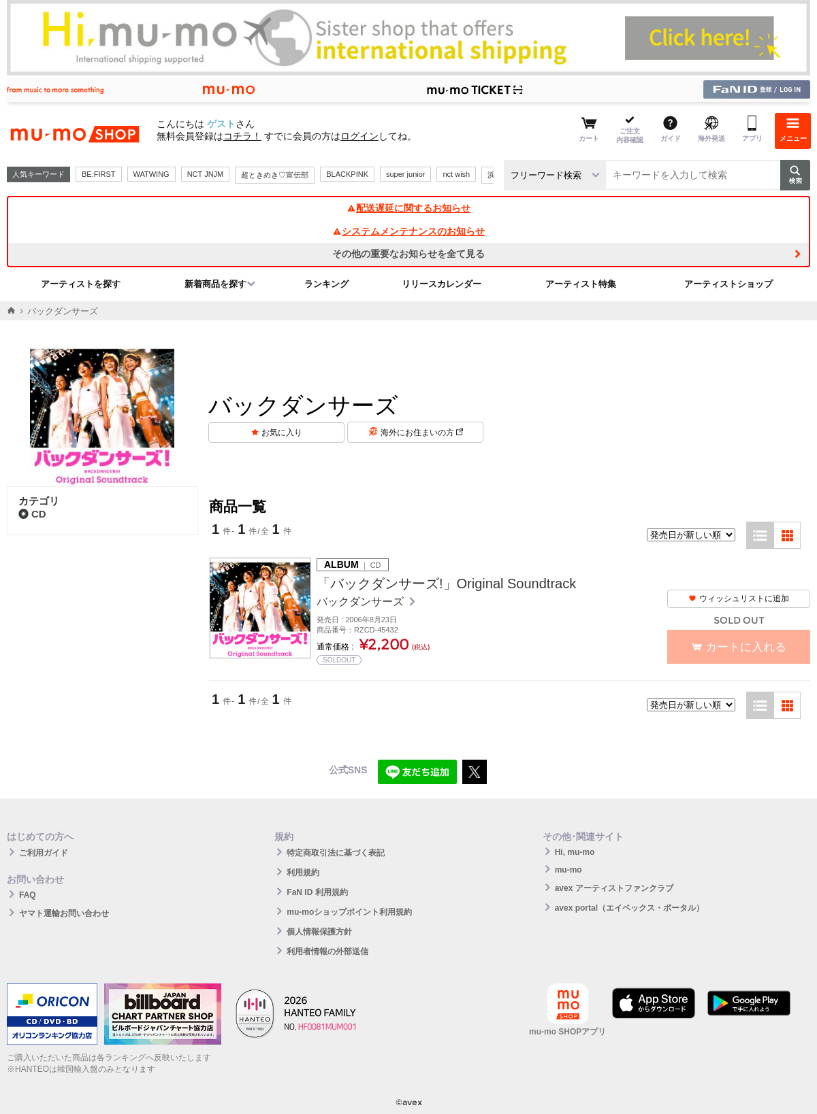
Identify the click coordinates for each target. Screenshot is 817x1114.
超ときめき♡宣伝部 (274, 175)
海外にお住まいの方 (422, 432)
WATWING (151, 174)
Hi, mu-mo (575, 852)
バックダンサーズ (361, 601)
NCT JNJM (205, 174)
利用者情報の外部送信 (327, 951)
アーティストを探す (81, 284)
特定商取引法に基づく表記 (336, 853)
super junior (405, 174)
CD (32, 514)
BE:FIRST (99, 174)
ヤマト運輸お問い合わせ (64, 913)
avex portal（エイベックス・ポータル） (629, 908)
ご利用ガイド (43, 853)
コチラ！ (242, 136)
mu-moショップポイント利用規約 (349, 912)
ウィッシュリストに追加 (738, 598)
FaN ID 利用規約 (317, 892)
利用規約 (303, 872)
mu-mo (568, 870)
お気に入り (281, 432)
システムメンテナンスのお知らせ (408, 231)
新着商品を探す (215, 284)
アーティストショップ (728, 284)
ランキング (326, 284)
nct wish (456, 174)
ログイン (359, 136)
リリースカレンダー (441, 284)
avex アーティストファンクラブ (614, 888)
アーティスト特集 (580, 284)
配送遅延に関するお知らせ (408, 208)
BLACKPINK (347, 174)
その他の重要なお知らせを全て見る (408, 253)
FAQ (27, 895)
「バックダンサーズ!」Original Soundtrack (446, 583)
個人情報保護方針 (319, 931)
